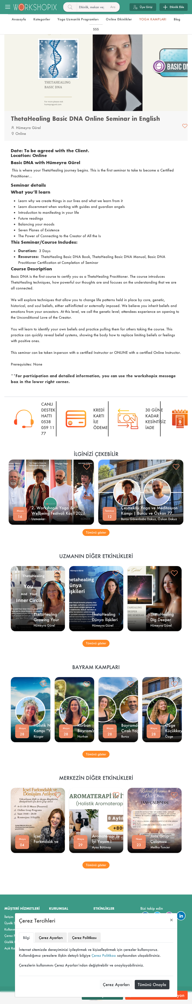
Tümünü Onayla (152, 984)
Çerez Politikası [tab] (84, 937)
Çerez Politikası (104, 955)
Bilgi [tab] (26, 937)
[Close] (171, 920)
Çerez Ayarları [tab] (51, 937)
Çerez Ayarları (116, 984)
